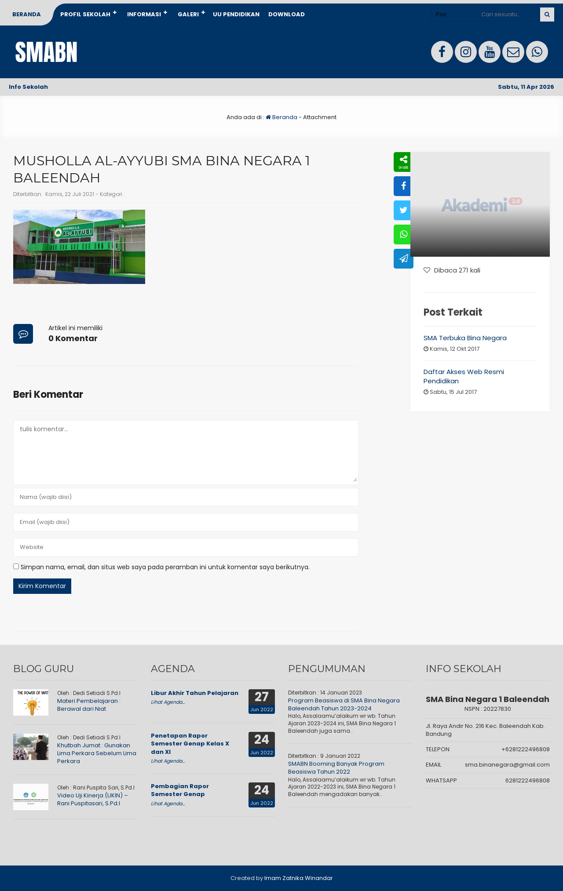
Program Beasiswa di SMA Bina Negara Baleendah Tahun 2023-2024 (344, 704)
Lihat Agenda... (168, 702)
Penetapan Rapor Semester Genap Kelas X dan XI (190, 743)
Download (286, 14)
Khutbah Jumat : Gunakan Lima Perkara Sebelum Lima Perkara (96, 753)
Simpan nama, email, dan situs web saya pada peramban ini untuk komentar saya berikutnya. (165, 567)
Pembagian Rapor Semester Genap (180, 790)
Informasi (144, 14)
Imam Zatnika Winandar (298, 878)
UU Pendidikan (236, 14)
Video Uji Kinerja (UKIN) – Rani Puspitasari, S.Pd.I (92, 799)
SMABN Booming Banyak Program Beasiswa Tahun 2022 (336, 768)
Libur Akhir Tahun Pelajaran (194, 693)
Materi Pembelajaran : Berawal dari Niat (89, 705)
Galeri (188, 14)
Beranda (26, 14)
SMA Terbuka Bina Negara (465, 337)
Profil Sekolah (85, 14)
